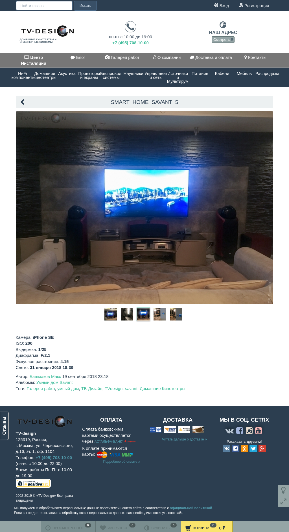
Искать (85, 5)
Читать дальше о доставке (184, 439)
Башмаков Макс (45, 376)
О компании (167, 57)
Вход (221, 5)
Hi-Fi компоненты (23, 75)
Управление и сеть (155, 75)
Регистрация (254, 5)
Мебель (244, 73)
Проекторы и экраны (89, 75)
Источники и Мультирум (178, 77)
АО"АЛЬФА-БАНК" (109, 442)
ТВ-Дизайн (91, 388)
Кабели (222, 73)
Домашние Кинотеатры (162, 388)
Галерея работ (122, 57)
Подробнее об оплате (121, 462)
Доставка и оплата (211, 57)
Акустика (67, 73)
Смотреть (223, 39)
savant (131, 388)
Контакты (255, 57)
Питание (200, 73)
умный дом (68, 388)
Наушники (133, 73)
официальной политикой (191, 508)
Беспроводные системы (111, 75)
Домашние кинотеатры (45, 75)
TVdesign (113, 388)
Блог (78, 57)
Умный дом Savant (54, 382)
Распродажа (266, 73)
